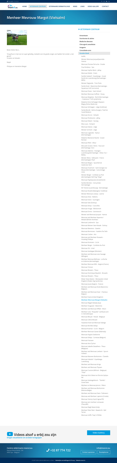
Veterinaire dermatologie (59, 6)
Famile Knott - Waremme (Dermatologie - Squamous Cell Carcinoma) (94, 87)
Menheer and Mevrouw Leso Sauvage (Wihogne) (93, 255)
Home (24, 6)
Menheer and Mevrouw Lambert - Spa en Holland (94, 352)
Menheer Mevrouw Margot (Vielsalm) (94, 300)
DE (104, 1)
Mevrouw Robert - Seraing (89, 121)
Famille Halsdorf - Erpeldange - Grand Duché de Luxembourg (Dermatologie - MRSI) (94, 78)
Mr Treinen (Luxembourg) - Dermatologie (94, 188)
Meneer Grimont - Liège (89, 130)
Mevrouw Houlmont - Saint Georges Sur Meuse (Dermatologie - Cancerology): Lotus (94, 170)
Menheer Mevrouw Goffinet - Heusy (92, 94)
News (75, 6)
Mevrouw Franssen (87, 340)
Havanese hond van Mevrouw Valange (93, 323)
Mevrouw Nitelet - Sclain (89, 73)
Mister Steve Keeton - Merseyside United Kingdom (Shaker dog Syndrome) (94, 280)
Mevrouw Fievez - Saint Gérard (91, 91)
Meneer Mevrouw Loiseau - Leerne (92, 194)
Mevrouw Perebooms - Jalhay (90, 118)
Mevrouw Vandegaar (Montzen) (91, 251)
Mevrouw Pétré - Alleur (88, 143)
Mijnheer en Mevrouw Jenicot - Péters (93, 385)
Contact (105, 6)
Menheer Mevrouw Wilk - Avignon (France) (95, 264)
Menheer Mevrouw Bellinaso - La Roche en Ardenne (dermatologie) (94, 260)
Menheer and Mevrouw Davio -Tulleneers (94, 393)
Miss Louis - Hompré (88, 124)
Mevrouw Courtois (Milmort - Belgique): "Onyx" (94, 371)
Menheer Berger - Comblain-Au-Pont (93, 245)
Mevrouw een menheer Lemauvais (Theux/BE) (92, 403)
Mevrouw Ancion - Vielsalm (90, 115)
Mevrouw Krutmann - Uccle (90, 242)
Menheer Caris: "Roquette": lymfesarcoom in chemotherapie (95, 313)
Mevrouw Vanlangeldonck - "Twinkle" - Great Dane (93, 381)
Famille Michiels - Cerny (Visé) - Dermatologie (91, 184)
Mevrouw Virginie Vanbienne (90, 335)
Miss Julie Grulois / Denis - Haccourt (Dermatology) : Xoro (92, 147)
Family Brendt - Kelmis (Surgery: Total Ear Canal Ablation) (94, 111)
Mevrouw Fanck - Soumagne (90, 200)
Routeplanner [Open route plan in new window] (104, 452)
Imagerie (83, 47)
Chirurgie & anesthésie (87, 44)
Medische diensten (86, 41)
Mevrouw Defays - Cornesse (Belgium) (93, 337)
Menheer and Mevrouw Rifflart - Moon (93, 309)
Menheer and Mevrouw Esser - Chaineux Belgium (94, 293)
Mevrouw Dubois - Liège (89, 127)
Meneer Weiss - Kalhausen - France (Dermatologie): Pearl (92, 159)
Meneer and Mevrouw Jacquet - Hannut (94, 215)
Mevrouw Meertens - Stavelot (90, 228)
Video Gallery (93, 6)
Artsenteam (84, 36)
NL (106, 1)
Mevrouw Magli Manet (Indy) (90, 407)
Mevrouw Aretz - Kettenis (89, 197)
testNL (83, 56)
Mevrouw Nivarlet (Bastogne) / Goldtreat (94, 191)
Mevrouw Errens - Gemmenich (91, 212)
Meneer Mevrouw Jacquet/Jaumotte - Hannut (93, 60)
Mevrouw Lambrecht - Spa (89, 222)
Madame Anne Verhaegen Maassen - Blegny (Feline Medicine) (93, 103)
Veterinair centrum (38, 6)
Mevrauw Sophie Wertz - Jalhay (91, 70)
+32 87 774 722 (60, 450)
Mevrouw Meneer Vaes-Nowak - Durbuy (94, 225)
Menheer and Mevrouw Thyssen (91, 367)
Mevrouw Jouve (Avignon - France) (92, 284)
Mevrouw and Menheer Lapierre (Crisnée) (94, 396)
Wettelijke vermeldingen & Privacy (65, 460)
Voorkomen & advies (87, 38)
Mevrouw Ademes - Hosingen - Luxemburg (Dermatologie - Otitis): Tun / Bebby (94, 153)
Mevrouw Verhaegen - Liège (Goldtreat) (94, 107)
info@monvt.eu (103, 448)
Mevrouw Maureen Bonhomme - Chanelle (94, 356)
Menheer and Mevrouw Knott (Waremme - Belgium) (95, 288)
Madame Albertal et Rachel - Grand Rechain (92, 139)
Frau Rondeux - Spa (87, 67)
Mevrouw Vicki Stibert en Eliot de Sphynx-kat (94, 376)
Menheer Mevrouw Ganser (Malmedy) (93, 332)
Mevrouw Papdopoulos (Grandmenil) (93, 180)
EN (109, 1)
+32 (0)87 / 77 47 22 (13, 1)
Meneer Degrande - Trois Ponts (91, 83)
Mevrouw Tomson (87, 267)
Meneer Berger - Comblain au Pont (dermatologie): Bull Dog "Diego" (92, 176)
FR (101, 1)
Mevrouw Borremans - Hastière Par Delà (94, 231)
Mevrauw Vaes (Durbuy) (89, 203)
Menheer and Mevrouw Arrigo (91, 364)
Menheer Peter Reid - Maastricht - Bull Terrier (93, 411)
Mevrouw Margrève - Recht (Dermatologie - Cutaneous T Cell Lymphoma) (94, 98)
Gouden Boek (84, 53)
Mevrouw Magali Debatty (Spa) (91, 303)
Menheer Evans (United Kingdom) (92, 297)
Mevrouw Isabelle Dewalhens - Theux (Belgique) (93, 347)
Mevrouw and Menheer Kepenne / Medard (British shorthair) (92, 218)
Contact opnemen (88, 452)
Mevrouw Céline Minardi (89, 320)
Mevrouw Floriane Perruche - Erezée (93, 64)
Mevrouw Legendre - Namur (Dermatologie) (90, 134)
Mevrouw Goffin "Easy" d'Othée (91, 415)
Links (82, 6)
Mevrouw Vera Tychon (88, 343)
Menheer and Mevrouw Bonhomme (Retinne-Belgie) (92, 389)
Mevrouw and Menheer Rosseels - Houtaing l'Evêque (92, 238)
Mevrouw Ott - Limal (87, 248)
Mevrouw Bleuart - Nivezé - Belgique (93, 317)
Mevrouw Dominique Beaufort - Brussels (94, 273)
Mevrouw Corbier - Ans (88, 234)
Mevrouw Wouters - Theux (89, 270)
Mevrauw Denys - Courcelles (90, 206)
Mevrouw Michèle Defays (89, 326)
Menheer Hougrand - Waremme (91, 306)
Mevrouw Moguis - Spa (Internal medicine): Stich (91, 164)
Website (78, 460)
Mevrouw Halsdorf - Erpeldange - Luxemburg (92, 360)
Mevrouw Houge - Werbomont (91, 209)
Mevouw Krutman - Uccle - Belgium (92, 329)
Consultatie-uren (85, 50)
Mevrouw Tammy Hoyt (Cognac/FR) (92, 399)
